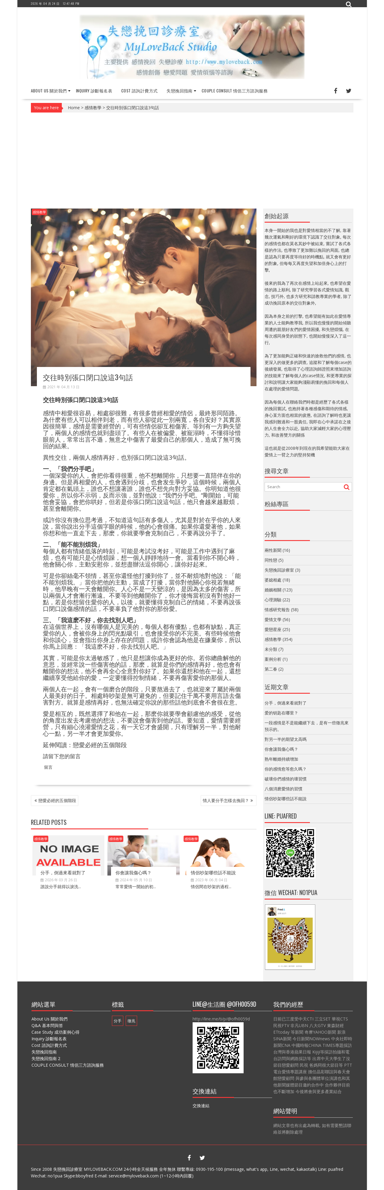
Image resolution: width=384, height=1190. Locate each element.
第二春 (271, 669)
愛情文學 (273, 619)
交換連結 (201, 1105)
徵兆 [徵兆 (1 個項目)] (131, 1020)
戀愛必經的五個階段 (100, 745)
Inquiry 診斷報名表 (94, 90)
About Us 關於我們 (49, 90)
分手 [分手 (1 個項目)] (118, 1020)
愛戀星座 (273, 629)
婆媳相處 (273, 580)
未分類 (271, 649)
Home (74, 107)
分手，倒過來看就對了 (63, 872)
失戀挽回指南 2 (46, 1058)
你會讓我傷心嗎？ (134, 872)
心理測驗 (273, 600)
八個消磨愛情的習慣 (283, 789)
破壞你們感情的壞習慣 (286, 779)
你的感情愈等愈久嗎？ (286, 769)
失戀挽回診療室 (279, 570)
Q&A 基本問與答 (47, 1025)
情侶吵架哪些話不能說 (213, 872)
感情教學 (93, 107)
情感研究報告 (277, 609)
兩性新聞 (273, 550)
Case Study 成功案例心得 (56, 1032)
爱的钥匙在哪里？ (281, 713)
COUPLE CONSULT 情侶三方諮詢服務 (235, 90)
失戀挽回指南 (179, 90)
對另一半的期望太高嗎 (286, 739)
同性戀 (271, 560)
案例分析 (273, 659)
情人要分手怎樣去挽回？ (226, 800)
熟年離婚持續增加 (281, 759)
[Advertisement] (192, 161)
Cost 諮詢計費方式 (139, 90)
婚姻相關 (273, 590)
